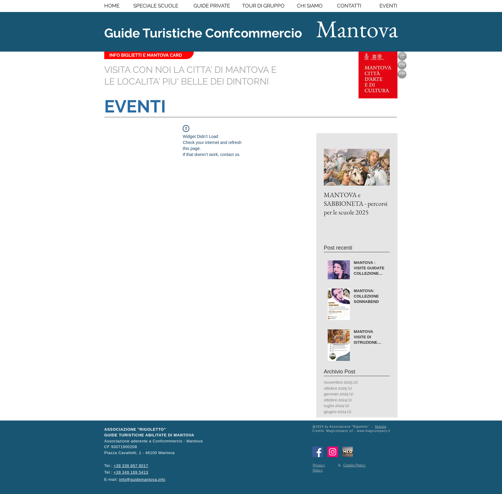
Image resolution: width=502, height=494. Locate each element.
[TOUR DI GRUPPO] (263, 6)
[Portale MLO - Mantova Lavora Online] (347, 452)
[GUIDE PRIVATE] (212, 6)
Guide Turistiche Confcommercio (203, 33)
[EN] (401, 65)
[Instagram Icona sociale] (332, 452)
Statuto (381, 426)
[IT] (402, 56)
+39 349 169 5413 (131, 472)
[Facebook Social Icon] (317, 452)
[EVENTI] (387, 6)
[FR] (401, 74)
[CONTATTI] (349, 6)
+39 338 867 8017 (131, 465)
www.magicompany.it (373, 431)
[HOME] (118, 6)
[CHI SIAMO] (309, 6)
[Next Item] (380, 167)
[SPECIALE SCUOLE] (156, 6)
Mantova (357, 28)
